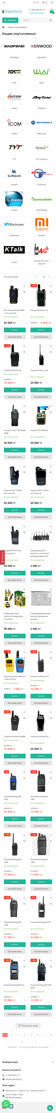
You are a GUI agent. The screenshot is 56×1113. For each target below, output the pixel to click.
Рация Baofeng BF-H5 (40, 922)
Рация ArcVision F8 (39, 736)
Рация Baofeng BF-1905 (39, 861)
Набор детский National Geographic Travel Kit (13, 616)
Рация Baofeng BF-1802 (13, 798)
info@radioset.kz (13, 1079)
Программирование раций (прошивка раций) (40, 616)
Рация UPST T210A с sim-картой (39, 492)
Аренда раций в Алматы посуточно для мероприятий (39, 553)
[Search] (37, 20)
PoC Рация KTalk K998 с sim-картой (14, 311)
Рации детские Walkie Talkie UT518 (14, 678)
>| (35, 1041)
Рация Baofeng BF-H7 (14, 985)
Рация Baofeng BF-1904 (13, 861)
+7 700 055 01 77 (37, 9)
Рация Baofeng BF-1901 (39, 798)
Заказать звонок (37, 13)
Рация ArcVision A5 (39, 676)
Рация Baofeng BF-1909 (13, 923)
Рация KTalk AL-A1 (39, 310)
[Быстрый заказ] (15, 337)
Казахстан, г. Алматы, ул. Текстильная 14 (25, 1090)
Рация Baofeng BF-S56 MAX (40, 986)
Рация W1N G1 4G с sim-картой (13, 552)
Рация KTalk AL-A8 (39, 370)
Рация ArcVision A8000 (14, 736)
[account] (52, 2)
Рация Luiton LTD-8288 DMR (14, 431)
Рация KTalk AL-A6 (12, 370)
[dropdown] (4, 2)
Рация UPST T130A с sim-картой (13, 492)
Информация (28, 1062)
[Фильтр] (2, 557)
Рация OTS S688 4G (39, 430)
